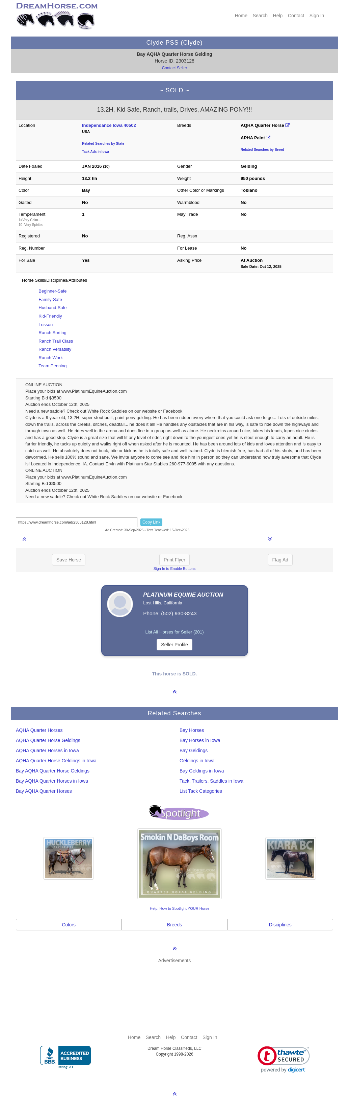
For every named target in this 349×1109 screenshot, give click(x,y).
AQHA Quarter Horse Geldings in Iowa (56, 760)
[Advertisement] (178, 982)
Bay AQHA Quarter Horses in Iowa (52, 781)
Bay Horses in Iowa (200, 740)
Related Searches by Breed (262, 150)
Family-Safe (50, 299)
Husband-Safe (52, 307)
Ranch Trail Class (55, 341)
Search (260, 15)
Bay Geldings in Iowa (202, 770)
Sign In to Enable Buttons (175, 569)
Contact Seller (174, 68)
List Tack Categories (201, 791)
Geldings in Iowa (197, 760)
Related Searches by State (103, 143)
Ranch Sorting (52, 332)
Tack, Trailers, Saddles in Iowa (211, 781)
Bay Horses (192, 730)
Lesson (45, 324)
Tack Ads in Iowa (95, 152)
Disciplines (280, 924)
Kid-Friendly (50, 316)
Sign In (317, 15)
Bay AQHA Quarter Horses (44, 791)
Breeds (174, 924)
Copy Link (151, 522)
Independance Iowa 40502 (109, 125)
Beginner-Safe (52, 291)
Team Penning (52, 365)
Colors (68, 924)
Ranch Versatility (54, 349)
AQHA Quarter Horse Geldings (48, 740)
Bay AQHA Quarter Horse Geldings (52, 770)
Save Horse (68, 559)
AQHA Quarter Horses (39, 730)
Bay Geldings (194, 750)
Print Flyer (174, 559)
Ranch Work (50, 357)
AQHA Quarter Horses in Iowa (47, 750)
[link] (284, 1059)
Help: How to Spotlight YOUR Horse (180, 908)
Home (241, 15)
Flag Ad (280, 559)
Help (278, 15)
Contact (296, 15)
